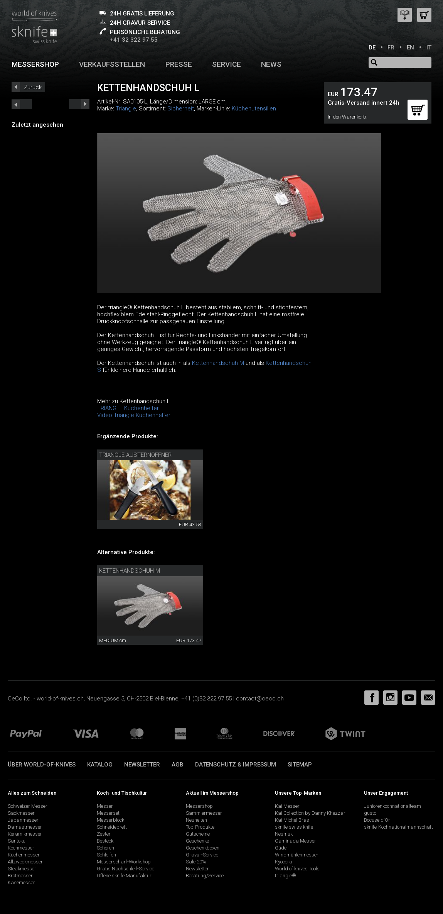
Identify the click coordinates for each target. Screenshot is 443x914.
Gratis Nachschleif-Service (125, 869)
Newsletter (142, 764)
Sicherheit (180, 108)
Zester (104, 834)
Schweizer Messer (27, 806)
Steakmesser (22, 869)
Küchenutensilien (254, 108)
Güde (280, 848)
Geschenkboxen (202, 848)
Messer (105, 806)
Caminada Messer (295, 841)
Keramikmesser (25, 834)
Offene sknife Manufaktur (124, 875)
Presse (178, 64)
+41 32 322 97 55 (134, 39)
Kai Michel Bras (292, 820)
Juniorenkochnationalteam (392, 806)
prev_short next (79, 104)
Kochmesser (21, 848)
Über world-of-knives (42, 764)
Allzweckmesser (25, 862)
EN (410, 47)
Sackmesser (21, 813)
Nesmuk (284, 834)
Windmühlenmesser (296, 855)
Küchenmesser (24, 855)
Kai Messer (287, 806)
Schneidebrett (112, 827)
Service (226, 64)
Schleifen (106, 855)
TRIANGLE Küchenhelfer (128, 408)
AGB (178, 764)
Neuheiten (196, 820)
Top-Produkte (200, 827)
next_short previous (22, 104)
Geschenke (197, 841)
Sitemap (300, 764)
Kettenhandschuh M (218, 362)
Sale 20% (196, 862)
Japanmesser (23, 820)
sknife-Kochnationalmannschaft (398, 827)
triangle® (285, 875)
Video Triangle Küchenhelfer (133, 415)
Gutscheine (198, 834)
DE (372, 47)
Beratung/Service (205, 875)
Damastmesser (25, 827)
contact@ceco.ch (260, 698)
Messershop (35, 64)
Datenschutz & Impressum (235, 764)
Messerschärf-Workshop (124, 862)
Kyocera (283, 862)
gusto (370, 813)
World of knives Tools (297, 869)
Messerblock (110, 820)
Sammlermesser (204, 813)
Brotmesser (20, 875)
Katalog (100, 764)
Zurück (33, 87)
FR (390, 47)
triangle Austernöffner (135, 454)
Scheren (105, 848)
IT (428, 47)
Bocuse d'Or (377, 820)
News (271, 64)
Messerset (108, 813)
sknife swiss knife (294, 827)
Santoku (16, 841)
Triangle (126, 108)
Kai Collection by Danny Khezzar (310, 813)
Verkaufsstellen (112, 64)
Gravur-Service (202, 855)
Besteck (105, 841)
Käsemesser (21, 882)
